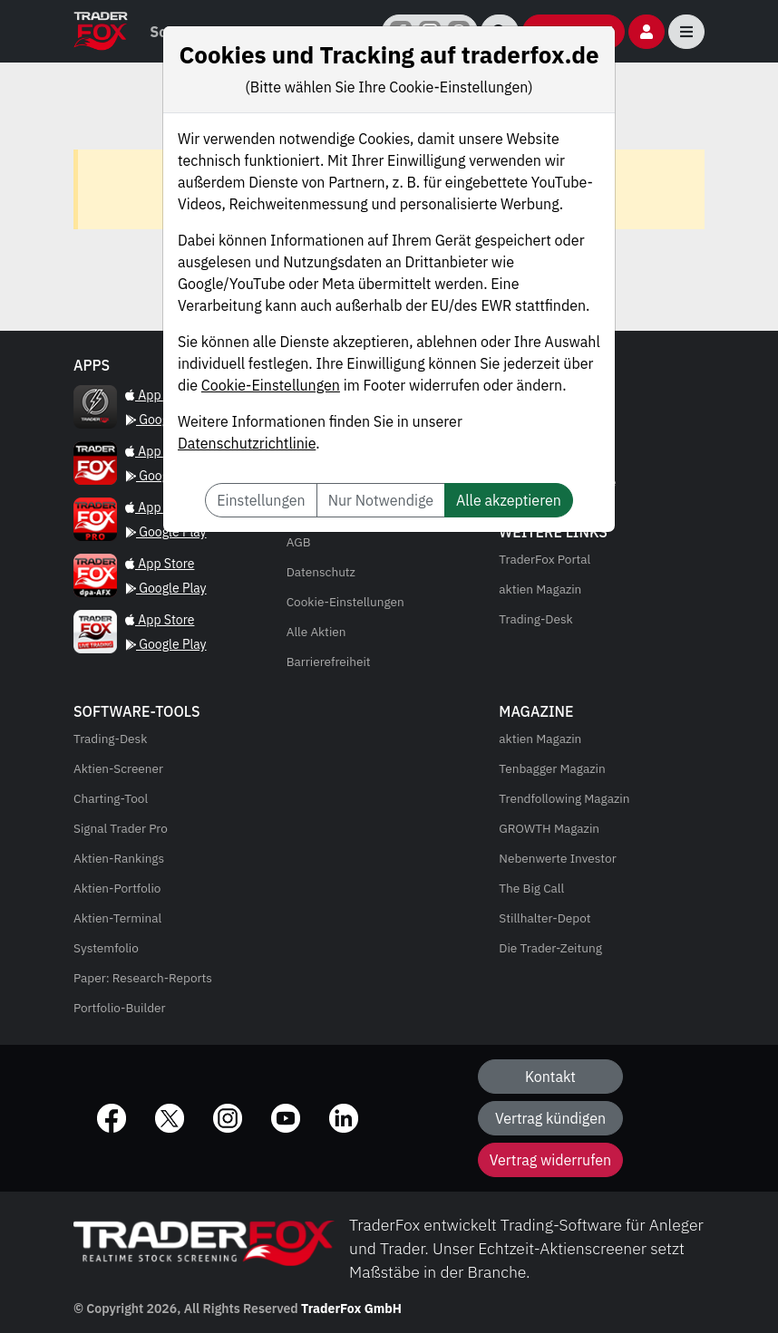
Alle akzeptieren (508, 500)
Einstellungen (261, 500)
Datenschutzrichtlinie (247, 443)
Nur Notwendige (380, 500)
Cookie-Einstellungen (270, 385)
